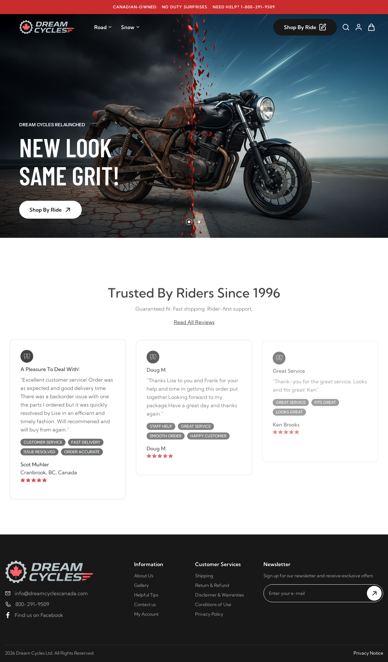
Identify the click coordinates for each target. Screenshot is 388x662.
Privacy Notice (368, 653)
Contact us (145, 604)
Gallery (141, 585)
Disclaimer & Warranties (219, 595)
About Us (143, 576)
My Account (146, 614)
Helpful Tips (146, 595)
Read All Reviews (194, 324)
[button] (189, 222)
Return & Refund (212, 585)
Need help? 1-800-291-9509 (244, 6)
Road (103, 27)
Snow (130, 27)
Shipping (204, 576)
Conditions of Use (213, 604)
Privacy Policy (209, 614)
